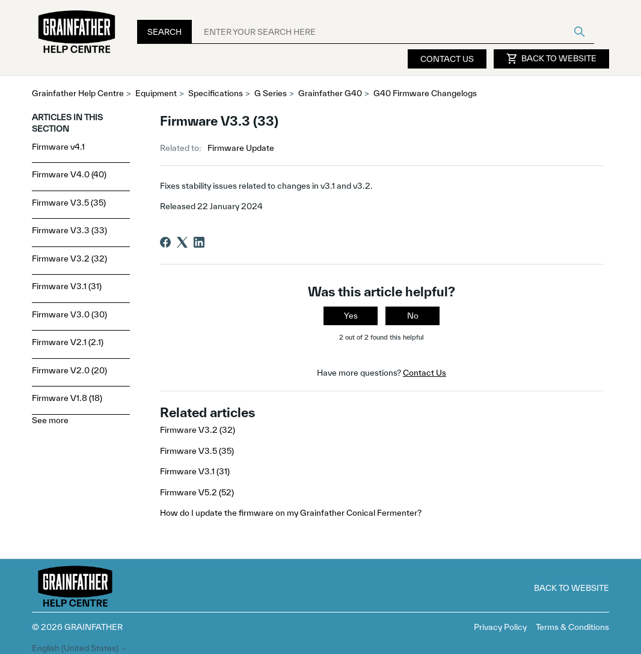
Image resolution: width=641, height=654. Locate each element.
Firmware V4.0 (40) (69, 174)
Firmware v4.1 (58, 146)
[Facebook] (165, 242)
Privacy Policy (500, 627)
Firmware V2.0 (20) (69, 370)
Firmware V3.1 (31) (67, 286)
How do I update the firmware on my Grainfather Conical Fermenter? (291, 513)
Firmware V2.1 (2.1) (67, 342)
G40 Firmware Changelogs (425, 93)
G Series (270, 93)
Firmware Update (240, 148)
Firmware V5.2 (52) (197, 492)
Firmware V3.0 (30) (69, 314)
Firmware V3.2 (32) (69, 258)
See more (50, 420)
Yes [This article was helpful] (351, 315)
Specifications (215, 93)
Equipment (156, 93)
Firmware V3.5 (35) (69, 202)
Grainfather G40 (330, 93)
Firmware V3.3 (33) (69, 230)
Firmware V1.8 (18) (67, 398)
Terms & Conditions (572, 627)
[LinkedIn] (199, 242)
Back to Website (551, 59)
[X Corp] (182, 242)
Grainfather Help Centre (78, 93)
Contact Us (447, 59)
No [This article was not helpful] (413, 315)
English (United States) (79, 648)
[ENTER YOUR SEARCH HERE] (393, 32)
